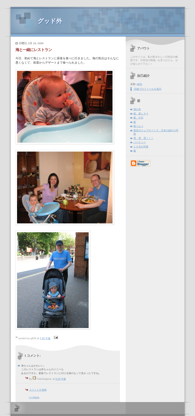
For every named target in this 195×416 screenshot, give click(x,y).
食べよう (138, 126)
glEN (139, 84)
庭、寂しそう (140, 113)
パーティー (139, 142)
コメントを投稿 (38, 389)
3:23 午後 (60, 378)
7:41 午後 (45, 338)
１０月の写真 (140, 146)
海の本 (137, 109)
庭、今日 (138, 117)
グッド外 (50, 21)
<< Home (34, 397)
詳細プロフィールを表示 (147, 89)
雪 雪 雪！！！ (143, 138)
